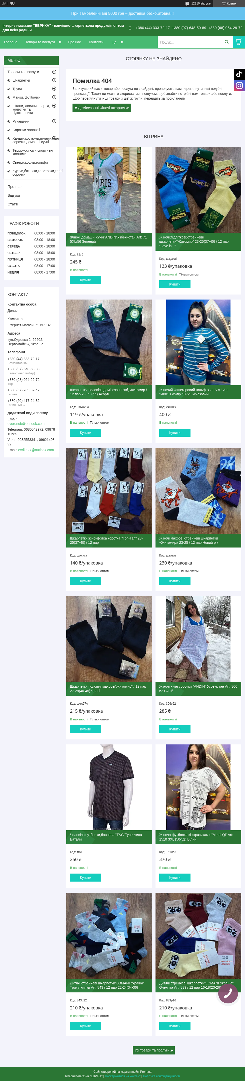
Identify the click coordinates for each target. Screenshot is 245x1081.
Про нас (74, 42)
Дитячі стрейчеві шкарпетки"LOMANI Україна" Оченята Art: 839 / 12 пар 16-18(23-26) (196, 985)
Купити (85, 280)
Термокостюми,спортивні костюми (32, 152)
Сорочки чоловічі (26, 130)
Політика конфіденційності (161, 1076)
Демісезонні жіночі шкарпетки (103, 108)
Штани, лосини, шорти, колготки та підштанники (31, 109)
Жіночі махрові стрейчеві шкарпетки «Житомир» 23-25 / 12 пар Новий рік (188, 540)
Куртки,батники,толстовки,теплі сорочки (35, 172)
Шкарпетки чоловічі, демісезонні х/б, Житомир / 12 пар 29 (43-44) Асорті (108, 392)
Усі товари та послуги (152, 1050)
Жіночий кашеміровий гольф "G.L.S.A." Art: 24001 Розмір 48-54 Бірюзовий (193, 392)
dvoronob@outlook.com (26, 424)
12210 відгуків (201, 3)
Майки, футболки (26, 97)
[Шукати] (226, 42)
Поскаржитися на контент (122, 1076)
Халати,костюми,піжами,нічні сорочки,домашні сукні (35, 140)
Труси (17, 89)
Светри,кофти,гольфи (30, 162)
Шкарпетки (21, 80)
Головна (10, 42)
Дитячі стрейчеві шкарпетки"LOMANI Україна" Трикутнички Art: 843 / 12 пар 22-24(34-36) (107, 985)
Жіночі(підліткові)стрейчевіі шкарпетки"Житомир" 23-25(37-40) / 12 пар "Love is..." (194, 241)
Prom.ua (146, 1071)
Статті (13, 204)
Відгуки (14, 195)
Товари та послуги (40, 42)
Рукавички (20, 121)
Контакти (96, 42)
